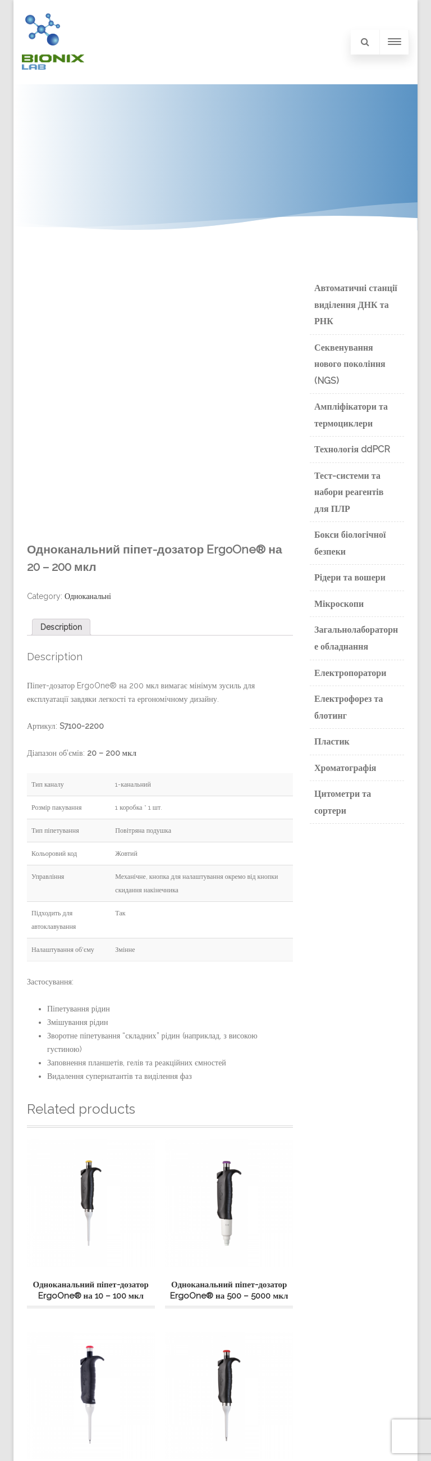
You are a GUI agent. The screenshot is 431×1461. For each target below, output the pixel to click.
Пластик (332, 741)
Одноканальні (88, 596)
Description (61, 627)
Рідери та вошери (350, 577)
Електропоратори (350, 673)
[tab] (61, 627)
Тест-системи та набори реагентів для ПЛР (348, 492)
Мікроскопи (339, 603)
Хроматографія (345, 768)
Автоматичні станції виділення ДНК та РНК (355, 304)
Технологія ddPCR (352, 449)
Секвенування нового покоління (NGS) (350, 364)
